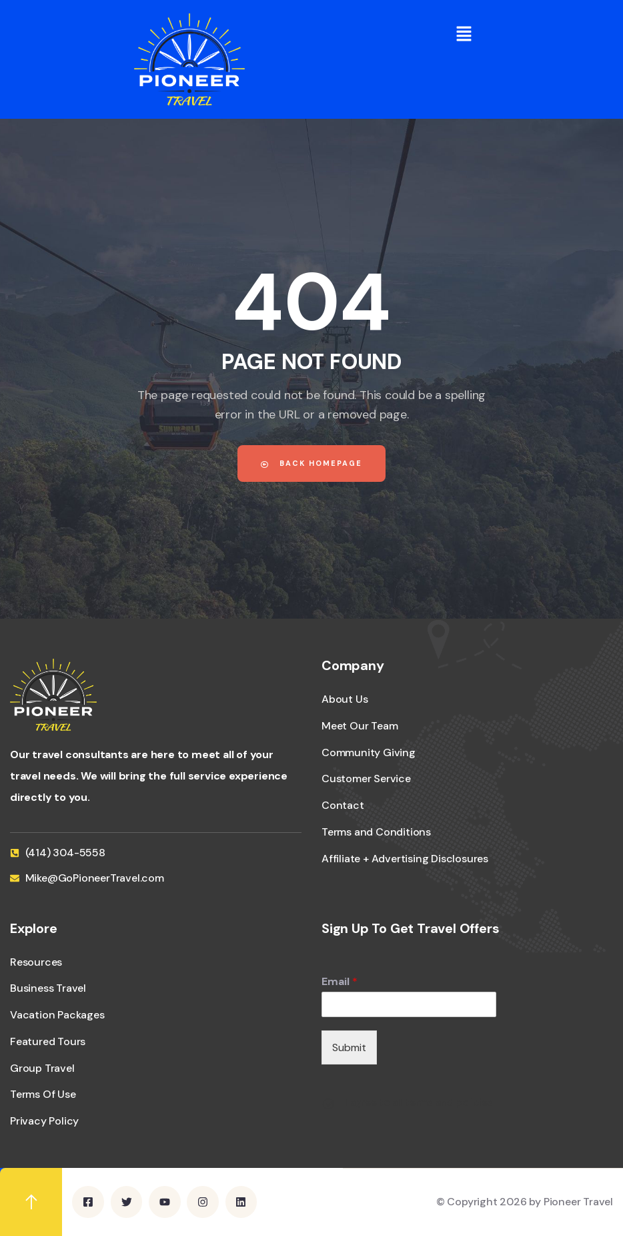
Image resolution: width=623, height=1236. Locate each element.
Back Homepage (311, 463)
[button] (463, 33)
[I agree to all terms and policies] (328, 1104)
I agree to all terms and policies (418, 1102)
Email (340, 981)
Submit (349, 1047)
